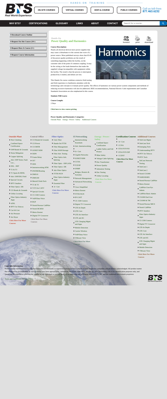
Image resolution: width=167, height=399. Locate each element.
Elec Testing (100, 172)
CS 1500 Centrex (38, 195)
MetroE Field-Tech (39, 181)
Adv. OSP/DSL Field (18, 176)
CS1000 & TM (144, 200)
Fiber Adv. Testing (60, 154)
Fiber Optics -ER (17, 187)
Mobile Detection (81, 228)
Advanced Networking (83, 182)
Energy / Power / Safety (71, 120)
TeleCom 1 (143, 167)
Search (163, 23)
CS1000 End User (146, 197)
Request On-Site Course (21, 41)
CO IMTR (36, 147)
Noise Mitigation (17, 153)
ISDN (34, 154)
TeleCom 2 (143, 170)
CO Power (36, 143)
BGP (34, 202)
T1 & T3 (14, 170)
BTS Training (14, 5)
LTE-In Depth (80, 208)
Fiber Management (61, 147)
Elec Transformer (102, 162)
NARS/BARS (144, 177)
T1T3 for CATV (38, 188)
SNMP (77, 169)
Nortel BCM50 (37, 209)
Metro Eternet (37, 212)
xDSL (13, 203)
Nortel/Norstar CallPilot (41, 205)
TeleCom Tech (144, 143)
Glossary (62, 23)
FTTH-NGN (58, 174)
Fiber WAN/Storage (61, 150)
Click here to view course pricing (64, 109)
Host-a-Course (102, 10)
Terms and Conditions (13, 279)
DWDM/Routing (38, 171)
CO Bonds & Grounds (19, 190)
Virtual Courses (75, 10)
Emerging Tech (145, 147)
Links (79, 23)
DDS (34, 164)
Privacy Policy (27, 279)
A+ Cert (57, 187)
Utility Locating (17, 194)
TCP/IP (78, 165)
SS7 (33, 160)
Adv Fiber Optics (60, 170)
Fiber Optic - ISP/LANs (62, 163)
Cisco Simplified (81, 187)
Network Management (83, 178)
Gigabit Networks (81, 155)
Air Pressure (15, 214)
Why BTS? (15, 23)
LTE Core (78, 211)
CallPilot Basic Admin (147, 194)
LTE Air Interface (81, 215)
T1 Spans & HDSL (18, 173)
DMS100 (35, 178)
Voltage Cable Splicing (104, 158)
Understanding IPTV (147, 150)
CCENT (121, 155)
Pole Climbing (16, 140)
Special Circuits (17, 180)
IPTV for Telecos (17, 207)
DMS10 (35, 174)
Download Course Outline (21, 35)
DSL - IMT (15, 166)
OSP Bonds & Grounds (19, 150)
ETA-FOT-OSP (124, 152)
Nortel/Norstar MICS (147, 204)
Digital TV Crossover (40, 216)
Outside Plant (56, 120)
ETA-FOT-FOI (123, 149)
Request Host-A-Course (20, 48)
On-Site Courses (46, 10)
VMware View (80, 238)
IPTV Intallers (16, 183)
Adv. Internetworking (83, 146)
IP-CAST (78, 197)
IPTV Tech (143, 157)
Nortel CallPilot (145, 207)
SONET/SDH (37, 150)
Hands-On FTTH (60, 143)
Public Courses (129, 10)
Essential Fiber (59, 183)
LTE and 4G (79, 218)
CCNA (77, 162)
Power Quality (101, 165)
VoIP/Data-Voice (38, 198)
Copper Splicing (17, 156)
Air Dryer (14, 217)
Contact (112, 23)
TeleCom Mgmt (145, 140)
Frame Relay (37, 157)
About (95, 23)
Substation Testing (103, 169)
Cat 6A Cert (15, 210)
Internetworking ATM (40, 167)
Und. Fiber (58, 140)
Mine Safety (100, 155)
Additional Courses (89, 120)
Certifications (38, 23)
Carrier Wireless (81, 231)
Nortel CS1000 (144, 174)
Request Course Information (22, 55)
